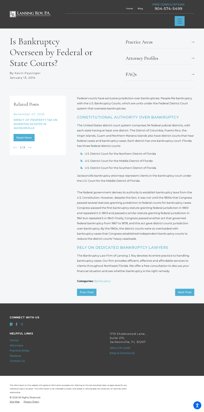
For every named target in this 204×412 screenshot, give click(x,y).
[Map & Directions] (122, 353)
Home (129, 8)
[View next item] (29, 148)
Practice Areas (19, 350)
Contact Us (17, 360)
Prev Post (87, 292)
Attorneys (16, 345)
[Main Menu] (180, 21)
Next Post (185, 292)
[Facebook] (16, 324)
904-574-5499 (168, 9)
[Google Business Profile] (11, 324)
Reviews (15, 355)
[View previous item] (15, 148)
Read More (24, 137)
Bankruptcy (102, 281)
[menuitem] (52, 340)
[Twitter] (22, 324)
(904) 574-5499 (120, 348)
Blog (140, 8)
